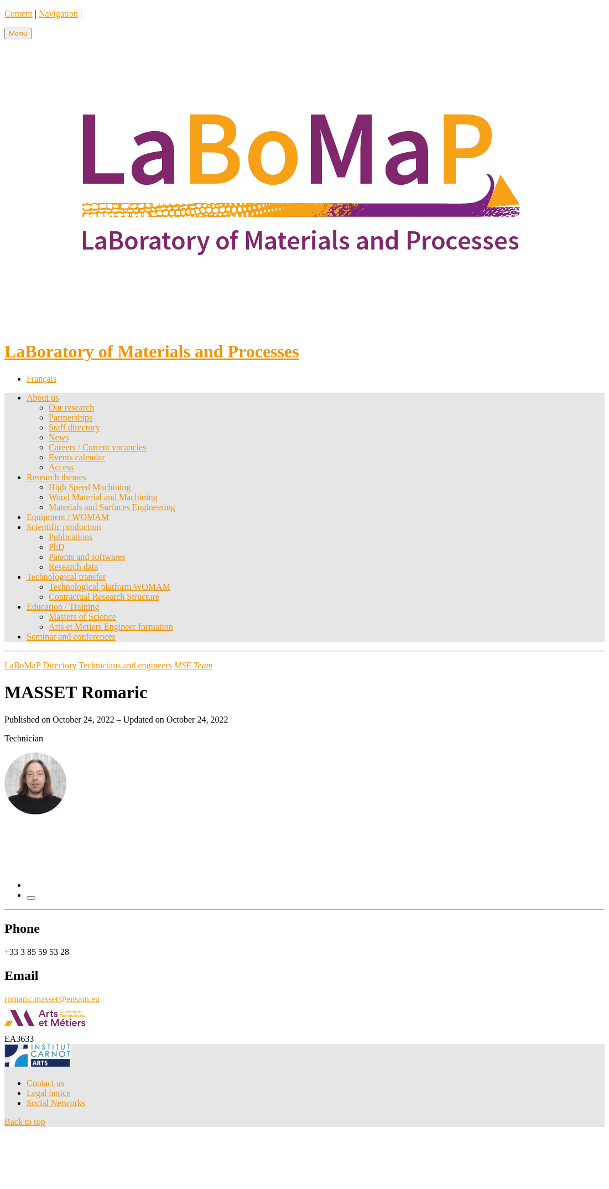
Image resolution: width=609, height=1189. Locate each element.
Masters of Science (82, 616)
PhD (56, 547)
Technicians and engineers (125, 665)
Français (41, 378)
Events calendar (77, 457)
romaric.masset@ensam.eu (52, 999)
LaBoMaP (22, 665)
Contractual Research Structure (104, 596)
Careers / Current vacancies (97, 447)
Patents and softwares (87, 557)
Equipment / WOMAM (68, 517)
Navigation (58, 13)
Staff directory (74, 427)
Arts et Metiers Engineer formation (111, 626)
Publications (70, 537)
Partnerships (70, 417)
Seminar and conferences (71, 636)
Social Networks (56, 1103)
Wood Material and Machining (103, 497)
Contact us (45, 1083)
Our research (71, 407)
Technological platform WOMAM (109, 586)
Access (61, 467)
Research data (73, 567)
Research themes (56, 477)
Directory (59, 665)
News (59, 437)
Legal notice (49, 1093)
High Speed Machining (90, 487)
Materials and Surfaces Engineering (112, 507)
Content (18, 13)
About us (43, 397)
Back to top (24, 1121)
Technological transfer (66, 576)
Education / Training (63, 606)
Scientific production (64, 527)
